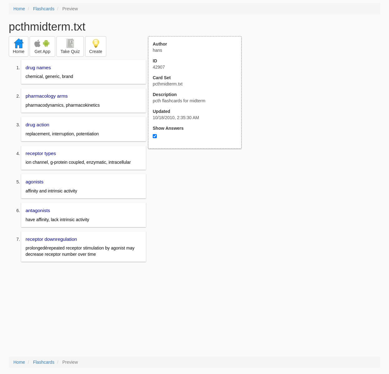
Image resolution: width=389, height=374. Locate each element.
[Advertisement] (198, 210)
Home (19, 8)
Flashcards (43, 8)
